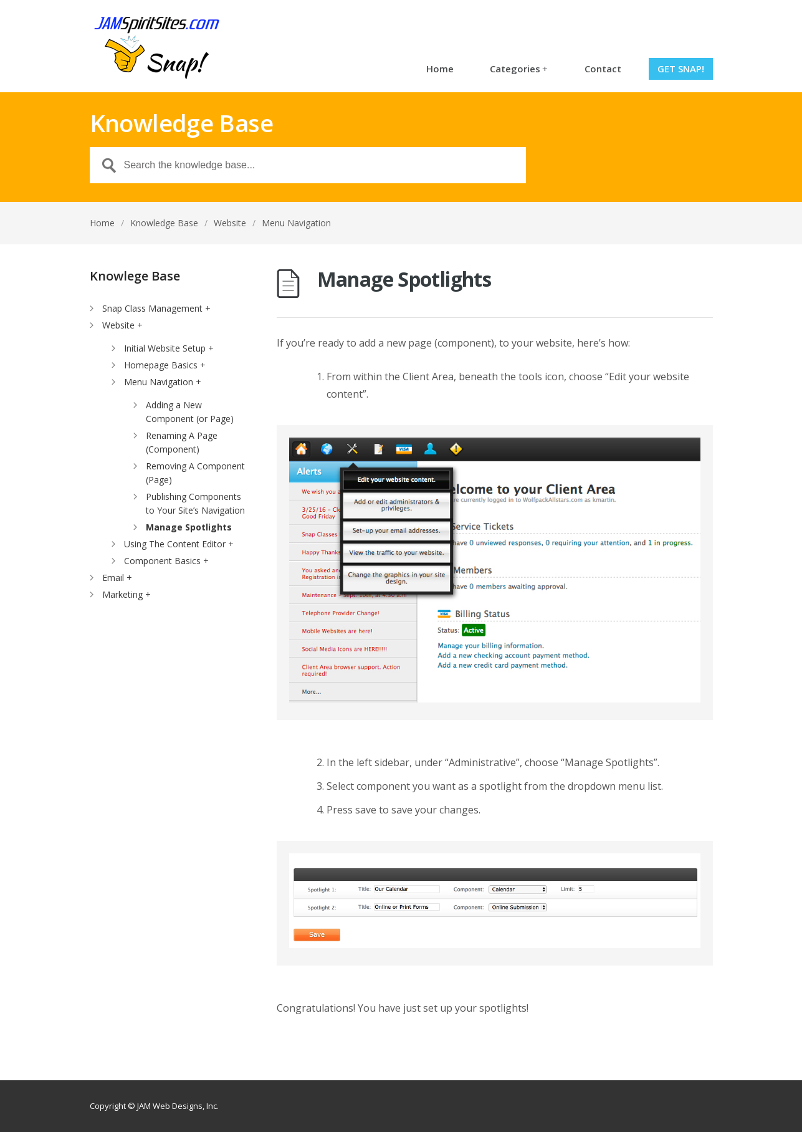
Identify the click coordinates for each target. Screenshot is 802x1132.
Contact (603, 68)
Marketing (122, 594)
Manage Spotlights (189, 527)
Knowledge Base (164, 223)
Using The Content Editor (175, 544)
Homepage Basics (161, 365)
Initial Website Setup (165, 348)
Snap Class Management (152, 308)
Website (230, 223)
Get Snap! (680, 68)
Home (440, 68)
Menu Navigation (296, 223)
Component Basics (162, 561)
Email (113, 577)
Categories (519, 68)
